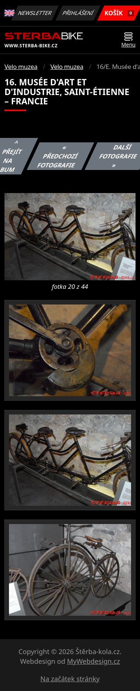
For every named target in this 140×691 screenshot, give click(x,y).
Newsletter (35, 12)
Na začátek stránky (70, 678)
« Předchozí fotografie (57, 156)
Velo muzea (20, 66)
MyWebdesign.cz (93, 661)
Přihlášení (78, 12)
